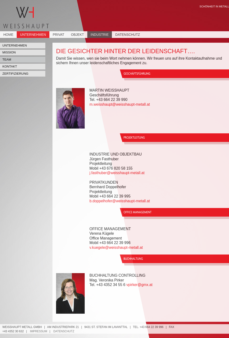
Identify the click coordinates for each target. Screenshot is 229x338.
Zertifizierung (15, 73)
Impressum (38, 331)
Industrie (100, 34)
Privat (58, 34)
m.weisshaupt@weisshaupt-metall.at (119, 104)
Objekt (77, 34)
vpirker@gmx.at (139, 285)
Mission (9, 52)
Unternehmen (33, 34)
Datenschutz (127, 34)
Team (6, 59)
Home (8, 34)
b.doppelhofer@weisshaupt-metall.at (119, 201)
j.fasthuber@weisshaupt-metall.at (117, 173)
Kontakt (9, 66)
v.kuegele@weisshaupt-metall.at (116, 247)
